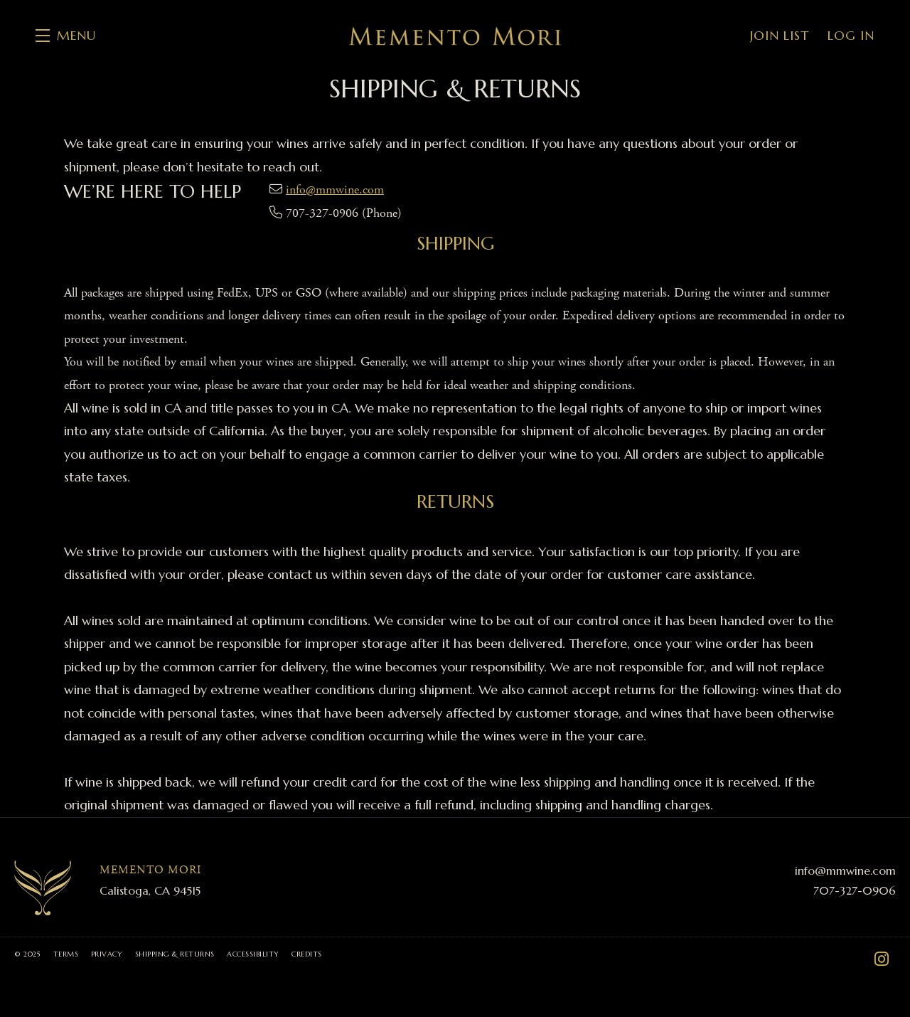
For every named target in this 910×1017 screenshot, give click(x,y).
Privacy (107, 954)
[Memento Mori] (42, 888)
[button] (66, 35)
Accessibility (253, 954)
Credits (306, 954)
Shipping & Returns (175, 954)
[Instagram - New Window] (881, 959)
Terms (66, 954)
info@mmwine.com (335, 189)
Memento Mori (455, 35)
